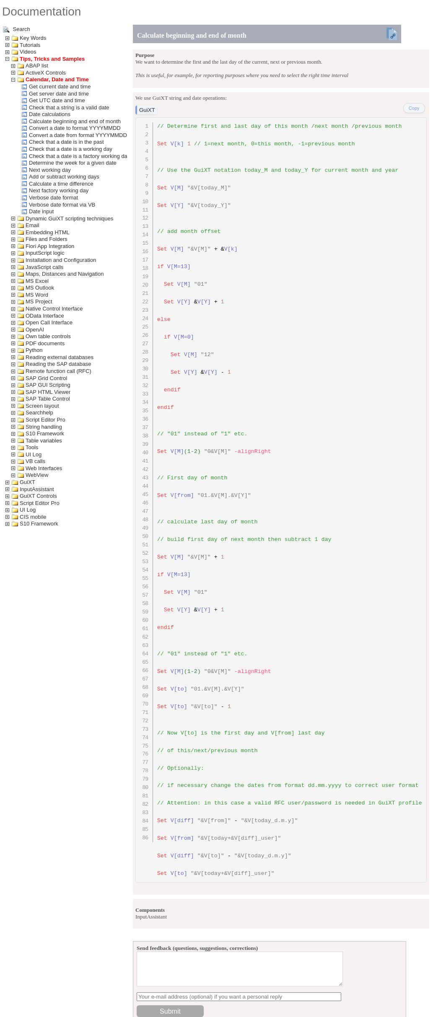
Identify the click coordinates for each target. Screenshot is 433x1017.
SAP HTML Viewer (48, 392)
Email (32, 225)
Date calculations (49, 114)
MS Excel (37, 281)
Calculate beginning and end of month (75, 121)
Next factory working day (58, 190)
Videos (28, 52)
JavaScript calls (44, 267)
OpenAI (35, 329)
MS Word (37, 295)
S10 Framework (45, 433)
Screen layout (42, 406)
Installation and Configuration (61, 260)
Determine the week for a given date (73, 163)
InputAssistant (37, 489)
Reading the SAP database (58, 364)
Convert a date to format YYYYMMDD (75, 128)
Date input (41, 211)
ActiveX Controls (46, 73)
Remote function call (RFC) (58, 371)
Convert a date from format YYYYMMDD (78, 135)
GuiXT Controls (38, 496)
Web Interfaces (44, 468)
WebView (37, 475)
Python (34, 350)
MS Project (39, 301)
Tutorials (30, 45)
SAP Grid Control (46, 378)
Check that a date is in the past (66, 142)
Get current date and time (60, 86)
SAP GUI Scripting (48, 385)
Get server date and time (59, 94)
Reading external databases (59, 357)
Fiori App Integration (50, 246)
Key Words (33, 38)
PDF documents (45, 343)
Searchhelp (39, 412)
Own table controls (48, 336)
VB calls (35, 461)
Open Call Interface (49, 322)
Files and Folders (46, 239)
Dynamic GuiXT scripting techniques (69, 218)
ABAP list (37, 65)
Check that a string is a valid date (69, 107)
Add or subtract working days (64, 176)
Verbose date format (53, 197)
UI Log (33, 454)
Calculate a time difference (61, 184)
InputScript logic (45, 253)
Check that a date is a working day (70, 149)
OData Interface (45, 316)
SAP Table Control (48, 399)
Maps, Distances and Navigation (65, 274)
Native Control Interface (54, 308)
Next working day (50, 170)
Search (16, 29)
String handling (44, 427)
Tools (32, 447)
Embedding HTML (48, 232)
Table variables (44, 440)
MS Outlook (40, 288)
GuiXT (27, 482)
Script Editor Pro (45, 420)
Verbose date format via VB (62, 205)
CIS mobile (33, 517)
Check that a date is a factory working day (79, 156)
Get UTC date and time (57, 100)
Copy (414, 108)
